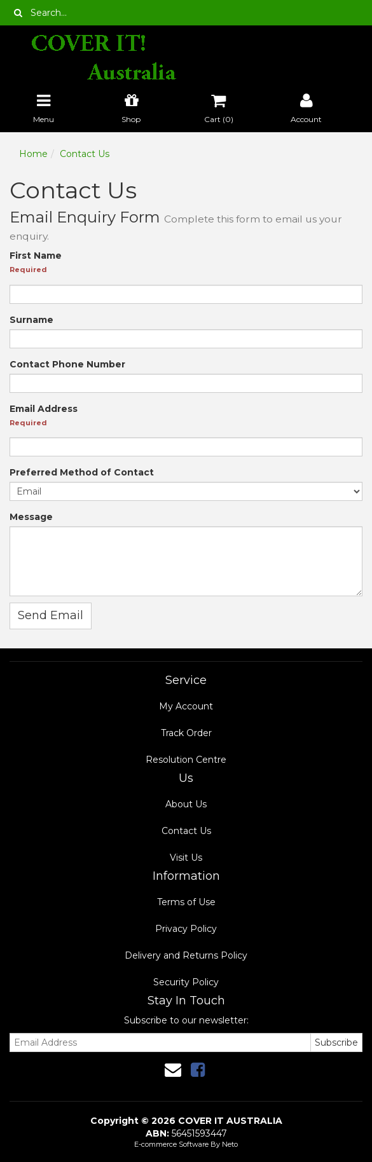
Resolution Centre (186, 759)
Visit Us (186, 857)
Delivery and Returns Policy (186, 955)
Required (28, 269)
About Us (186, 804)
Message (31, 517)
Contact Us (84, 154)
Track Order (186, 733)
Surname (31, 319)
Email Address (44, 408)
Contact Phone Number (67, 364)
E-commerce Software (171, 1144)
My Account (186, 706)
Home (33, 154)
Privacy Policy (186, 928)
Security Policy (186, 982)
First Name (36, 255)
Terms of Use (186, 902)
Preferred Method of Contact (82, 472)
